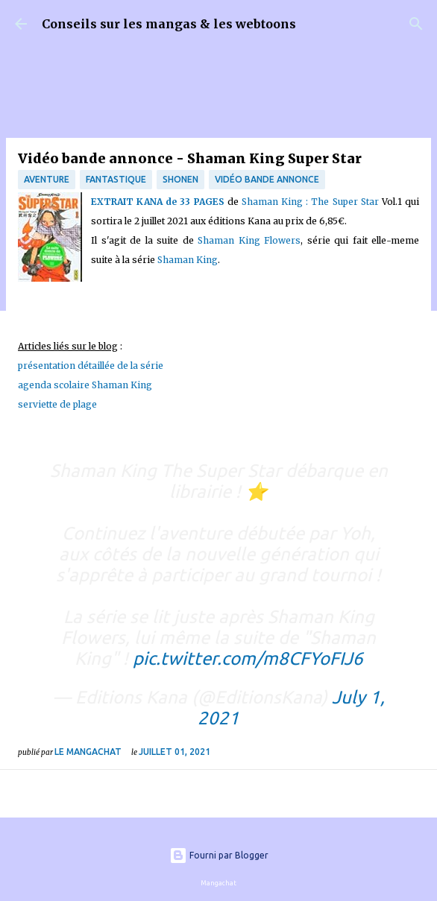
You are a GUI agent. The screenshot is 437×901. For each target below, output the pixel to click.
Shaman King (187, 259)
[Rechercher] (416, 24)
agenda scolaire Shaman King (85, 385)
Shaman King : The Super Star (310, 201)
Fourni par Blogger (218, 855)
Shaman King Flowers (249, 240)
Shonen (180, 179)
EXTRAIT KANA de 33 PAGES (157, 201)
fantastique (116, 179)
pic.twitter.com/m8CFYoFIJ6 (248, 658)
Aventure (46, 179)
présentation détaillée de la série (90, 365)
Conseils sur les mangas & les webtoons (169, 23)
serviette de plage (57, 404)
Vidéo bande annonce (267, 179)
